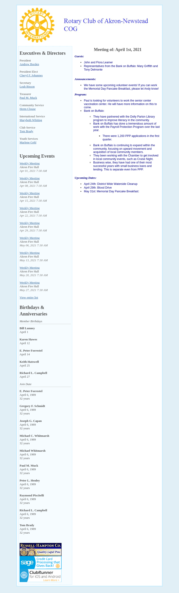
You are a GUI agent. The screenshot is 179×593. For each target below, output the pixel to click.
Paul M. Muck (28, 97)
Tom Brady (26, 131)
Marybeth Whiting (31, 120)
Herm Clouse (28, 109)
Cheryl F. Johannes (31, 75)
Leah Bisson (27, 86)
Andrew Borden (29, 64)
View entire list (29, 297)
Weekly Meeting (30, 163)
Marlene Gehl (28, 142)
